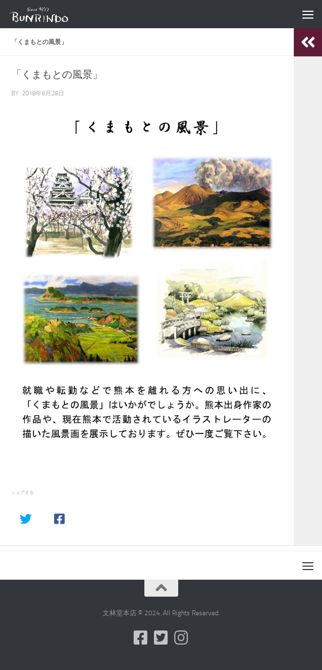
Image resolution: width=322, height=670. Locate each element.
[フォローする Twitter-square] (161, 638)
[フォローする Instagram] (181, 638)
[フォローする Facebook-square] (141, 638)
